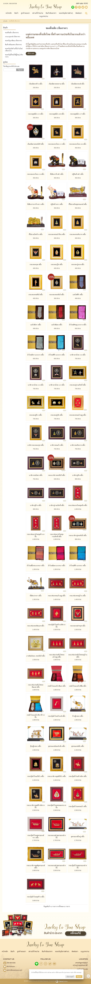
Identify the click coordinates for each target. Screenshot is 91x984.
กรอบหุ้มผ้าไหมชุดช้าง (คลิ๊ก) (35, 897)
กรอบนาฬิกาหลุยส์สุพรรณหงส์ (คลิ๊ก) (36, 867)
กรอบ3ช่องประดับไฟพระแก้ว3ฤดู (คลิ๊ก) (56, 656)
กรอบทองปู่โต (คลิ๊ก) (57, 265)
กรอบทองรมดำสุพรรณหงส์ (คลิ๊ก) (57, 836)
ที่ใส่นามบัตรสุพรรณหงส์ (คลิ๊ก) (78, 204)
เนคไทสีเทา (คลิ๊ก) (35, 325)
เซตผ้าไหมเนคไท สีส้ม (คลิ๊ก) (77, 686)
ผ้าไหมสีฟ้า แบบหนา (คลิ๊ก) (77, 566)
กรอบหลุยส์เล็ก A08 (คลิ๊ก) (56, 114)
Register (13, 3)
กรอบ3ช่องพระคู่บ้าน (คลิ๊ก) (78, 596)
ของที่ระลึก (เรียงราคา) (12, 33)
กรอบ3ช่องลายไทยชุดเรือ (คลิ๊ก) (77, 505)
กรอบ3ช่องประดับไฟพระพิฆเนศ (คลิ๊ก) (35, 686)
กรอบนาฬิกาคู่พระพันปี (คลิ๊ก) (78, 535)
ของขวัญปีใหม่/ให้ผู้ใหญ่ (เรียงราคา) (14, 56)
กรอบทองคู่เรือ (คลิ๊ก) (57, 415)
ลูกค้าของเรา (25, 13)
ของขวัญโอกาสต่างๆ (66, 13)
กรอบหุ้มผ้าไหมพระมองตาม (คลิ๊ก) (56, 806)
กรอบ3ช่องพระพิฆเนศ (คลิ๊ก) (35, 626)
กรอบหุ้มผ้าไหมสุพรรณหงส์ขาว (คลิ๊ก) (35, 836)
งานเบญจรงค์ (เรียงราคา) (12, 37)
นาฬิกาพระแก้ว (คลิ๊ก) (56, 445)
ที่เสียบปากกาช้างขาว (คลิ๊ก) (35, 204)
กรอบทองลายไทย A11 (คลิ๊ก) (56, 144)
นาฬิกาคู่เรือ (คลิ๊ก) (77, 475)
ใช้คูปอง (20, 70)
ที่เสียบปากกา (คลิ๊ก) (36, 596)
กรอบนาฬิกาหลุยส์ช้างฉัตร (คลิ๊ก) (36, 806)
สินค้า (16, 13)
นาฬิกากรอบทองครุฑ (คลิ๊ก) (35, 445)
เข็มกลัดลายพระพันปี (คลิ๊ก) (35, 144)
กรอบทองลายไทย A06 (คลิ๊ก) (77, 144)
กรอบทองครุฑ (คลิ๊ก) (36, 265)
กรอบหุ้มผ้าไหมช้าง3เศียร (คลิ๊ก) (56, 626)
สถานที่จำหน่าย (37, 13)
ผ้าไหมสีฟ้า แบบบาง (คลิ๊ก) (57, 355)
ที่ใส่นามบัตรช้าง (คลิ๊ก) (36, 234)
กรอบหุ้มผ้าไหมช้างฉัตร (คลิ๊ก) (78, 776)
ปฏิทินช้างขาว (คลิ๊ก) (56, 204)
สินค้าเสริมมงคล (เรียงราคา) (13, 45)
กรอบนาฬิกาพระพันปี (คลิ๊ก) (56, 475)
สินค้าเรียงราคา (51, 13)
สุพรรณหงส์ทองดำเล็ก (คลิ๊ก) (56, 746)
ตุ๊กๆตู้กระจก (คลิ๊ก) (35, 746)
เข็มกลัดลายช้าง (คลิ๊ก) (35, 84)
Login (5, 3)
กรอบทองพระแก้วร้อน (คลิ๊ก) (56, 234)
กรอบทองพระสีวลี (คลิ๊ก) (36, 295)
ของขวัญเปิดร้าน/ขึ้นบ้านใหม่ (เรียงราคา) (13, 50)
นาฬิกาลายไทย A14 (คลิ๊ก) (36, 385)
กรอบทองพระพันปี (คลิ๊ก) (56, 295)
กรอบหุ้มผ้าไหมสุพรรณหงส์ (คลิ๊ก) (78, 867)
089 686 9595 (82, 3)
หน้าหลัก (9, 13)
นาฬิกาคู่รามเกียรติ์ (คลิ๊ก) (56, 505)
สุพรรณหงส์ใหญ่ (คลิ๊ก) (77, 837)
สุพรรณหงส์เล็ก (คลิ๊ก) (77, 746)
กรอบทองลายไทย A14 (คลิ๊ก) (35, 174)
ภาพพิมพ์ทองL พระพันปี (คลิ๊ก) (35, 656)
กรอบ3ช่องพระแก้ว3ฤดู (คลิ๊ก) (56, 596)
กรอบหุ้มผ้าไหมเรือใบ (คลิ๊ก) (35, 776)
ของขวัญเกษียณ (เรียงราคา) (13, 41)
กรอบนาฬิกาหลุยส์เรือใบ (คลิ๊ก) (57, 776)
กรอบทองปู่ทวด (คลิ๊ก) (77, 265)
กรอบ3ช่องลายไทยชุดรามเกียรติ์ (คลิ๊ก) (56, 535)
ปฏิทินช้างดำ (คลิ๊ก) (78, 174)
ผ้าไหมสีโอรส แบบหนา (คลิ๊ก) (35, 566)
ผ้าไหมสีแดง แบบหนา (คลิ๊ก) (56, 566)
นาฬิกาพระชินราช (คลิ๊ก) (77, 445)
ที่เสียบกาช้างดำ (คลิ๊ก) (56, 174)
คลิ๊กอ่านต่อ (31, 53)
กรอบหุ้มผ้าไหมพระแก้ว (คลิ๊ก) (78, 806)
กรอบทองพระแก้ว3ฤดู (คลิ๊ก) (77, 415)
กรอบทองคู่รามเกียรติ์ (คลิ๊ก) (78, 385)
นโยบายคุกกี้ (70, 976)
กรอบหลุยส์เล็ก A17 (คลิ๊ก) (77, 114)
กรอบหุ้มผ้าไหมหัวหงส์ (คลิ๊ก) (56, 716)
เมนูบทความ (43, 16)
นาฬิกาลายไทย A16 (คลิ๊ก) (78, 355)
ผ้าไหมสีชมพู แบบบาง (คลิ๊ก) (77, 325)
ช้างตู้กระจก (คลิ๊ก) (77, 716)
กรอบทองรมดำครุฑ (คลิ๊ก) (77, 626)
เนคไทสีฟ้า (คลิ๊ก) (78, 295)
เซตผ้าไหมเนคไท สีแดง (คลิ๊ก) (57, 686)
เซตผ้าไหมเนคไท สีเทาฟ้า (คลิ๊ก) (36, 716)
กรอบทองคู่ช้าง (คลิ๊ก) (35, 415)
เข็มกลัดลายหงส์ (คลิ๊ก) (77, 84)
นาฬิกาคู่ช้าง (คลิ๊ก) (35, 505)
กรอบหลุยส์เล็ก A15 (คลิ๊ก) (35, 114)
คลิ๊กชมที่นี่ (75, 933)
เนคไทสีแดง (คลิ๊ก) (56, 325)
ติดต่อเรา (79, 13)
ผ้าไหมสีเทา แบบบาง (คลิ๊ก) (35, 355)
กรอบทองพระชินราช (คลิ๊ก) (78, 234)
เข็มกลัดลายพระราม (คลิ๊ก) (57, 84)
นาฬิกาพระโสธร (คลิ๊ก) (35, 475)
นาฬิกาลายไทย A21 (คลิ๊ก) (57, 385)
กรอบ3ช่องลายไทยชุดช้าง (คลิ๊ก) (35, 535)
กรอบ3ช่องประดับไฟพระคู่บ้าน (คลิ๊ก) (77, 656)
